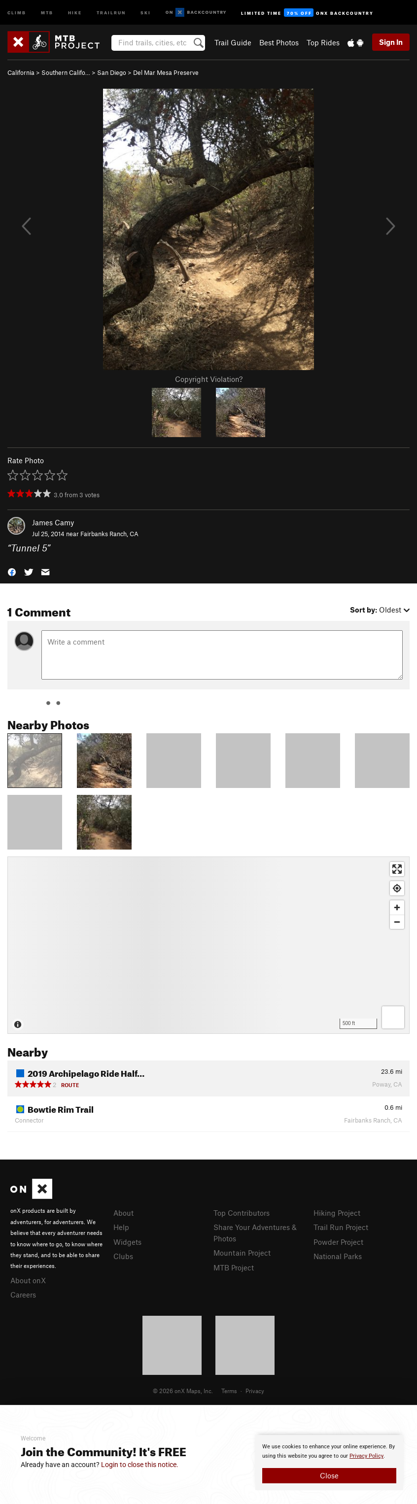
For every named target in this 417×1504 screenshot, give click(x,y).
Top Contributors (241, 1212)
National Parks (337, 1256)
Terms (229, 1390)
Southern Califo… (65, 72)
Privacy (254, 1390)
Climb (16, 12)
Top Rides (323, 42)
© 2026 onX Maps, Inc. (183, 1390)
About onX (28, 1280)
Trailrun (111, 12)
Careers (23, 1294)
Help (121, 1227)
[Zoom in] (397, 907)
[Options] (393, 1017)
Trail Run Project (340, 1227)
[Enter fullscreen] (397, 869)
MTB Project (233, 1267)
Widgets (127, 1241)
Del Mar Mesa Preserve (166, 72)
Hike (75, 12)
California (21, 72)
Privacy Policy (366, 1456)
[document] (329, 1462)
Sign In (391, 41)
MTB (47, 12)
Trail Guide (232, 42)
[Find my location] (397, 888)
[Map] (208, 945)
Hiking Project (336, 1212)
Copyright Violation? (209, 379)
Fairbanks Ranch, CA (109, 534)
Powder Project (338, 1241)
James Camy (53, 522)
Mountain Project (242, 1252)
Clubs (123, 1256)
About (123, 1212)
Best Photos (279, 42)
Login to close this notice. (139, 1465)
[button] (11, 571)
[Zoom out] (397, 922)
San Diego (111, 72)
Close (329, 1475)
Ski (145, 12)
